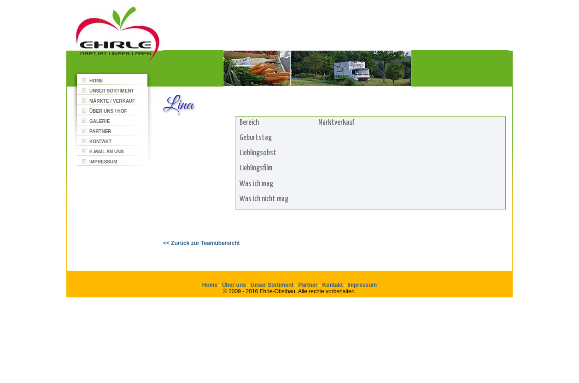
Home (209, 285)
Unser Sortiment (273, 285)
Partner (308, 285)
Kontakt (332, 285)
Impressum (362, 285)
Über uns (234, 285)
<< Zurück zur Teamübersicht (201, 243)
